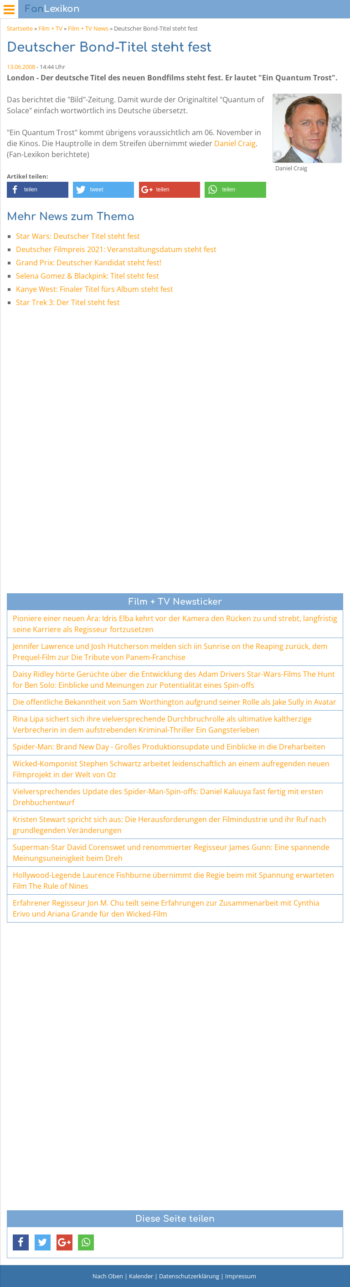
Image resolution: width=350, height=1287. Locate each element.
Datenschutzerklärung (189, 1276)
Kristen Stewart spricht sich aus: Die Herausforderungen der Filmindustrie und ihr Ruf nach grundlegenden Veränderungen (169, 824)
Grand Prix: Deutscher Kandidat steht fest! (88, 263)
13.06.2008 (21, 67)
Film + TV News (88, 28)
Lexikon (52, 9)
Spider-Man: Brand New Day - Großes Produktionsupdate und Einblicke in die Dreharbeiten (169, 747)
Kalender (141, 1276)
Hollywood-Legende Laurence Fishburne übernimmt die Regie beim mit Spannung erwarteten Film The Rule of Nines (173, 880)
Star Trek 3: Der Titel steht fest (68, 302)
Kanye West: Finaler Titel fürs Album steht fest (94, 289)
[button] (37, 190)
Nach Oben (108, 1276)
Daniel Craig (235, 143)
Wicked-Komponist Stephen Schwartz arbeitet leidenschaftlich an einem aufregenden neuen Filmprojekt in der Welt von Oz (171, 769)
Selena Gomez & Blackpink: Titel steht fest (87, 276)
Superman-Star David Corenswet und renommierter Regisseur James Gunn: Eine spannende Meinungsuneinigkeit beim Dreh (171, 852)
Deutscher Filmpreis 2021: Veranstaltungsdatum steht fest (116, 249)
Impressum (240, 1276)
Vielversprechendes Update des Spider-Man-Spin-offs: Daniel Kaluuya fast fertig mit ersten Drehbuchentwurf (168, 796)
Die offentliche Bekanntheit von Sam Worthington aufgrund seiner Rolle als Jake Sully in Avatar (174, 702)
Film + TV (50, 28)
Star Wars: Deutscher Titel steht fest (78, 236)
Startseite (20, 28)
